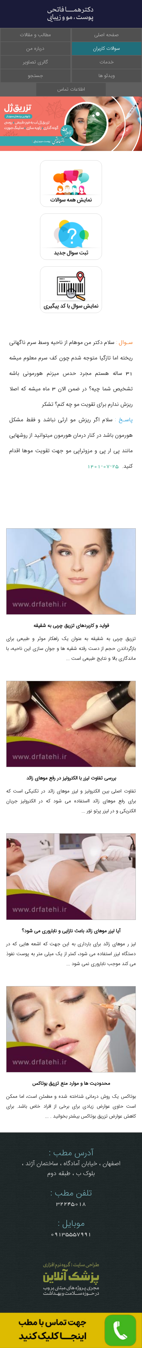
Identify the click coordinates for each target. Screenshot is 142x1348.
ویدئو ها (107, 75)
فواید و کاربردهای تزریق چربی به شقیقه (71, 625)
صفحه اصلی (106, 35)
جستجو (35, 75)
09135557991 (71, 1234)
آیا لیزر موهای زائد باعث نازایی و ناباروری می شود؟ (71, 931)
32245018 (71, 1203)
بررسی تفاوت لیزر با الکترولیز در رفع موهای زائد (71, 778)
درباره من (35, 48)
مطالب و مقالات (35, 35)
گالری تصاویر (35, 62)
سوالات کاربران (106, 48)
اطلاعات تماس (71, 89)
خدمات (107, 62)
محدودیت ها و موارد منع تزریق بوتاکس (71, 1083)
